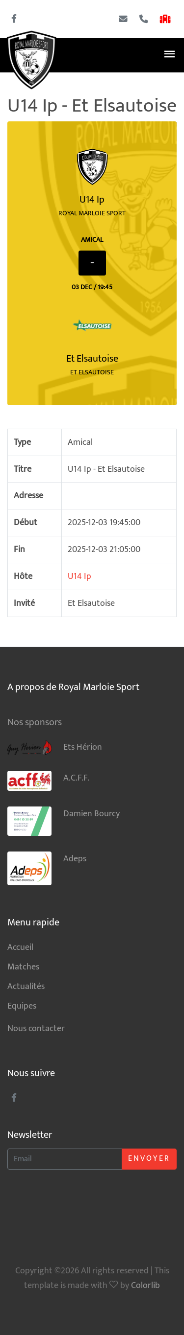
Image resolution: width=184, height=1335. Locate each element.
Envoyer (149, 1158)
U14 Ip (79, 576)
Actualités (26, 986)
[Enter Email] (64, 1159)
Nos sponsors (34, 722)
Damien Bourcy (63, 821)
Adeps (46, 868)
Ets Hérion (54, 747)
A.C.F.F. (48, 781)
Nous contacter (36, 1028)
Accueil (20, 947)
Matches (23, 967)
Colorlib (145, 1285)
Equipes (21, 1006)
